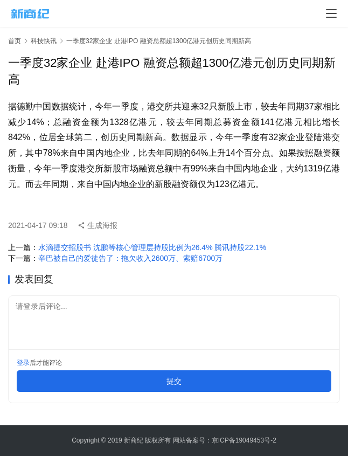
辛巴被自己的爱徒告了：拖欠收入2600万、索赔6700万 (130, 258)
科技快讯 (44, 41)
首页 (14, 41)
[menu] (331, 13)
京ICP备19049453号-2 (244, 440)
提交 (174, 381)
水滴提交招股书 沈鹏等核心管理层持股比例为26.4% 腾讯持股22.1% (152, 247)
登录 (23, 363)
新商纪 (133, 440)
